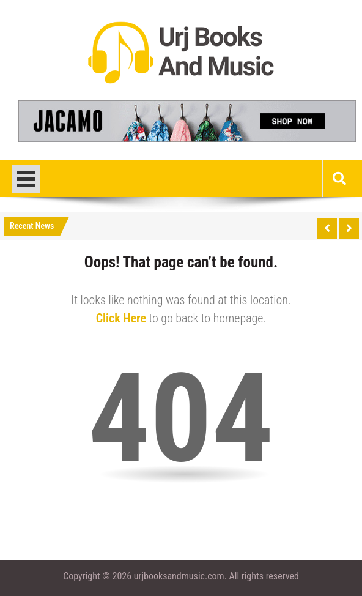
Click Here (121, 318)
